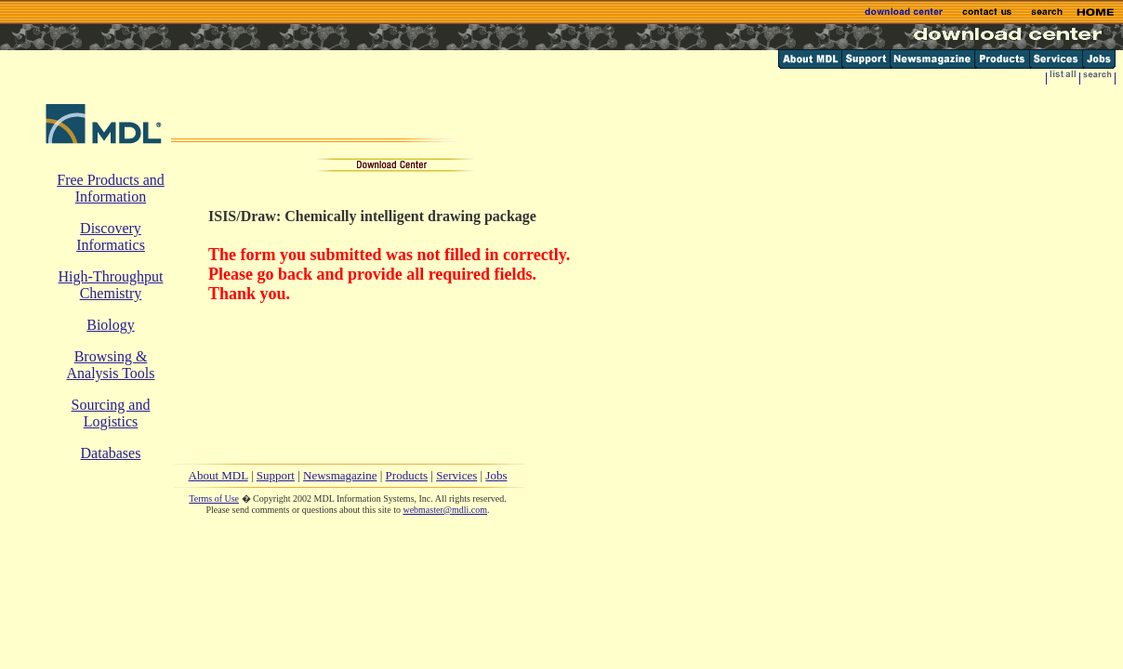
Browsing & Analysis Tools (110, 364)
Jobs (496, 475)
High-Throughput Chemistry (111, 285)
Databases (111, 453)
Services (456, 475)
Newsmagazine (340, 475)
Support (276, 475)
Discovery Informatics (110, 236)
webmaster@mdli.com (445, 510)
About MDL (218, 475)
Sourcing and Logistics (111, 413)
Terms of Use (214, 498)
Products (407, 475)
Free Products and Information (111, 188)
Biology (110, 325)
